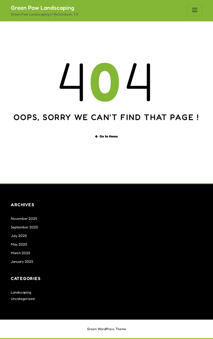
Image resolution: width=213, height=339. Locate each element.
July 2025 (19, 235)
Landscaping (21, 292)
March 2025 (20, 253)
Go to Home (106, 136)
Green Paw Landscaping (42, 7)
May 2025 (19, 244)
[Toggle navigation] (194, 10)
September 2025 (24, 227)
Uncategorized (23, 298)
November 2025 (24, 218)
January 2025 (22, 261)
